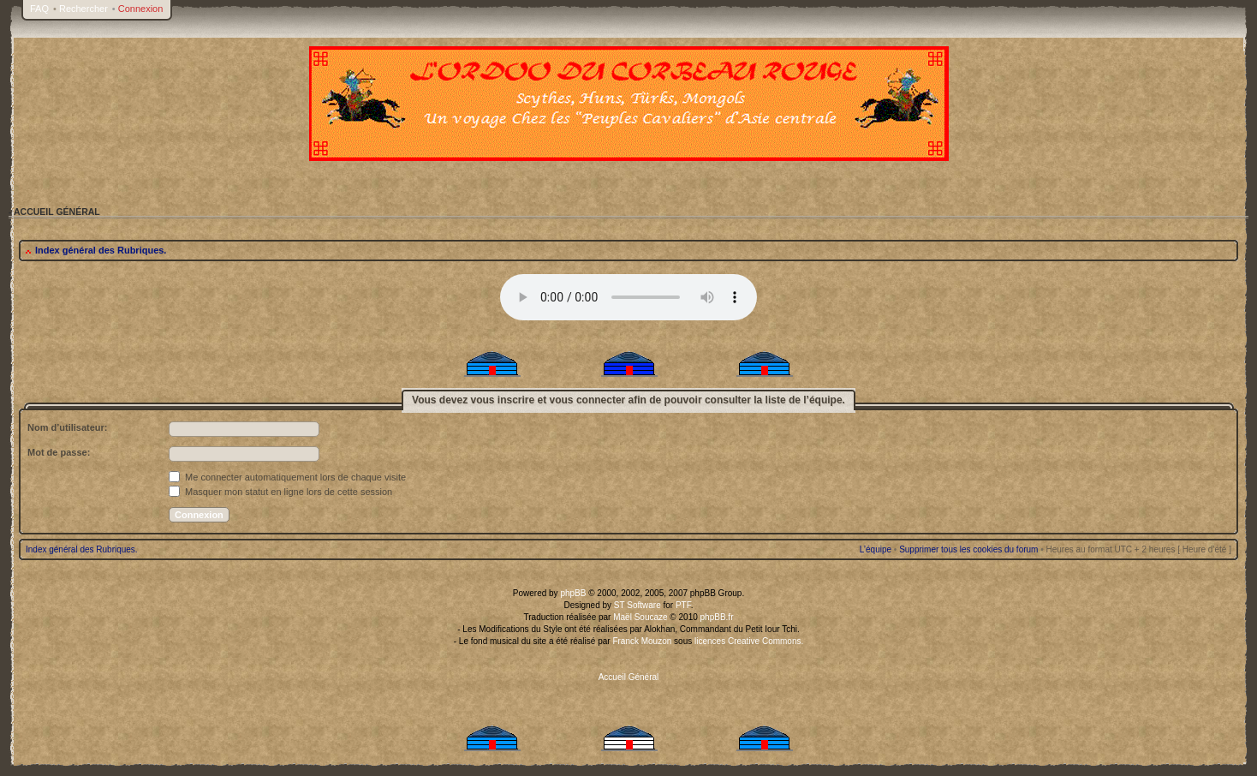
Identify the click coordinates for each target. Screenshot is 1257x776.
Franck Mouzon (641, 641)
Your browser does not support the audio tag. (628, 297)
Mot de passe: (58, 452)
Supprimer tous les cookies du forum (968, 549)
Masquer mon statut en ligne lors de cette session (280, 491)
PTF (683, 605)
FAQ (39, 8)
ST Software (637, 605)
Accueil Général (629, 677)
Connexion (141, 8)
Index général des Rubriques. (100, 250)
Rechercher (83, 8)
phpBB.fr (717, 617)
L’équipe (875, 549)
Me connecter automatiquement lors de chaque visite (287, 477)
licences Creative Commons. (748, 641)
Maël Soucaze (640, 617)
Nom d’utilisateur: (67, 427)
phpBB (573, 593)
